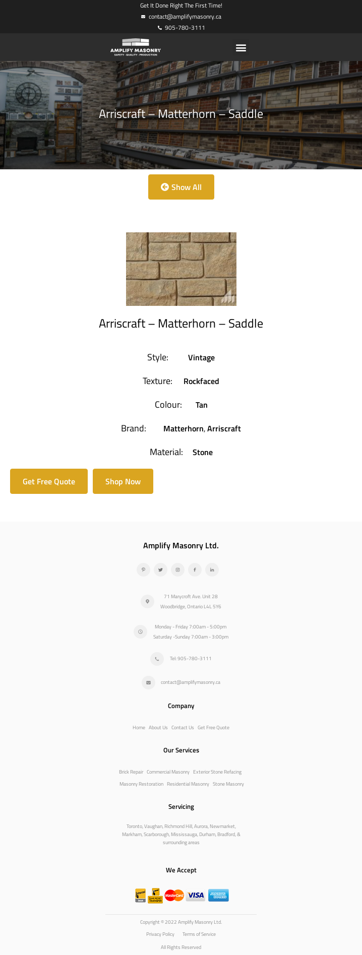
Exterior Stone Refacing (217, 772)
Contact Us (182, 727)
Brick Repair (131, 772)
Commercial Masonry (168, 772)
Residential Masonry (188, 784)
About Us (158, 727)
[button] (240, 47)
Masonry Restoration (141, 784)
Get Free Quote (213, 727)
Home (139, 727)
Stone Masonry (228, 784)
